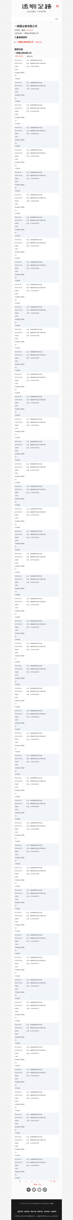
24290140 (29, 30)
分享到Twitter (34, 1190)
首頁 (56, 19)
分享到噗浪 (45, 1190)
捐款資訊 (27, 1211)
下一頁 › (53, 1181)
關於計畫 (33, 1211)
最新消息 (40, 1211)
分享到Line (39, 1190)
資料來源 (47, 1211)
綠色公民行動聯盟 (26, 1216)
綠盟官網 (20, 1211)
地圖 (51, 1203)
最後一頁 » (38, 1185)
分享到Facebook (28, 1190)
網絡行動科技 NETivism (45, 1216)
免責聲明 (53, 1211)
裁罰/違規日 (19, 56)
